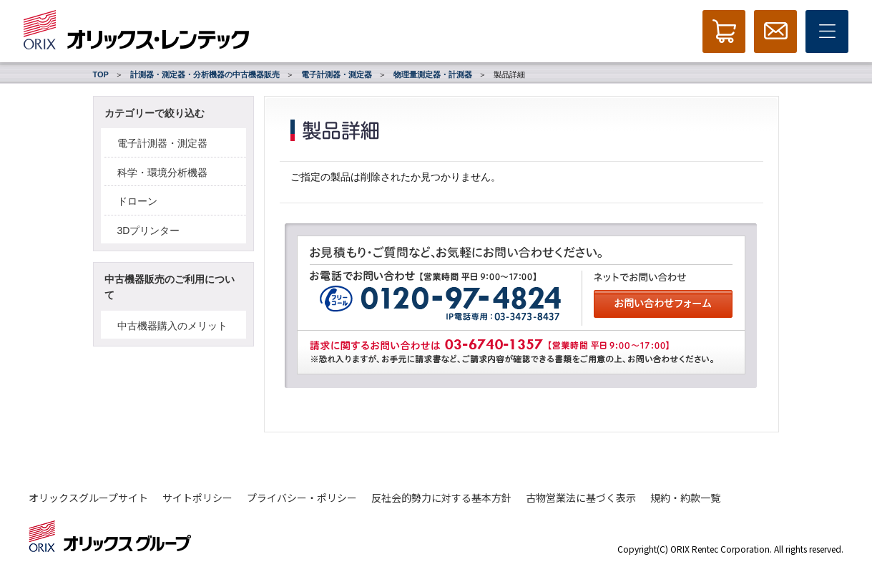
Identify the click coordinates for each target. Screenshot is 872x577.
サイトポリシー (197, 497)
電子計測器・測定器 (336, 74)
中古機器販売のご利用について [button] (169, 287)
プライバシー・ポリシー (302, 497)
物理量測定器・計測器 (432, 74)
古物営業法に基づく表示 (581, 497)
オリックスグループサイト (88, 497)
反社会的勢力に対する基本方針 (441, 497)
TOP (101, 74)
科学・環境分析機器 (162, 172)
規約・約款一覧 (685, 497)
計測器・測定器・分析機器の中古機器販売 (205, 74)
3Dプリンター (148, 230)
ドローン (137, 201)
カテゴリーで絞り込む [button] (154, 113)
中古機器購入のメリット (172, 325)
